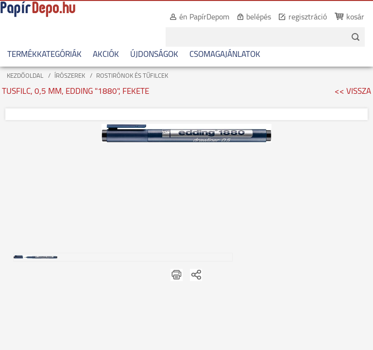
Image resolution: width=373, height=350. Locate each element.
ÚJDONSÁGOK (154, 55)
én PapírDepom (194, 17)
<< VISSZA (353, 92)
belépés (248, 17)
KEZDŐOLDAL (25, 76)
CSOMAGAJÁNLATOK (224, 55)
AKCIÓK (106, 55)
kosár (345, 17)
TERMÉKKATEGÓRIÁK (44, 55)
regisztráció (297, 17)
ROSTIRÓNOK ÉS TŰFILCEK (132, 76)
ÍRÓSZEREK (69, 76)
